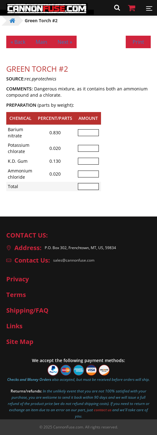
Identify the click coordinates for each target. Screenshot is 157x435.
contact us (102, 409)
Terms (16, 295)
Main (41, 41)
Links (14, 326)
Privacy (17, 279)
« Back (18, 41)
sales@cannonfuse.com (73, 260)
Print (138, 41)
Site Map (19, 342)
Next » (65, 41)
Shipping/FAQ (27, 310)
